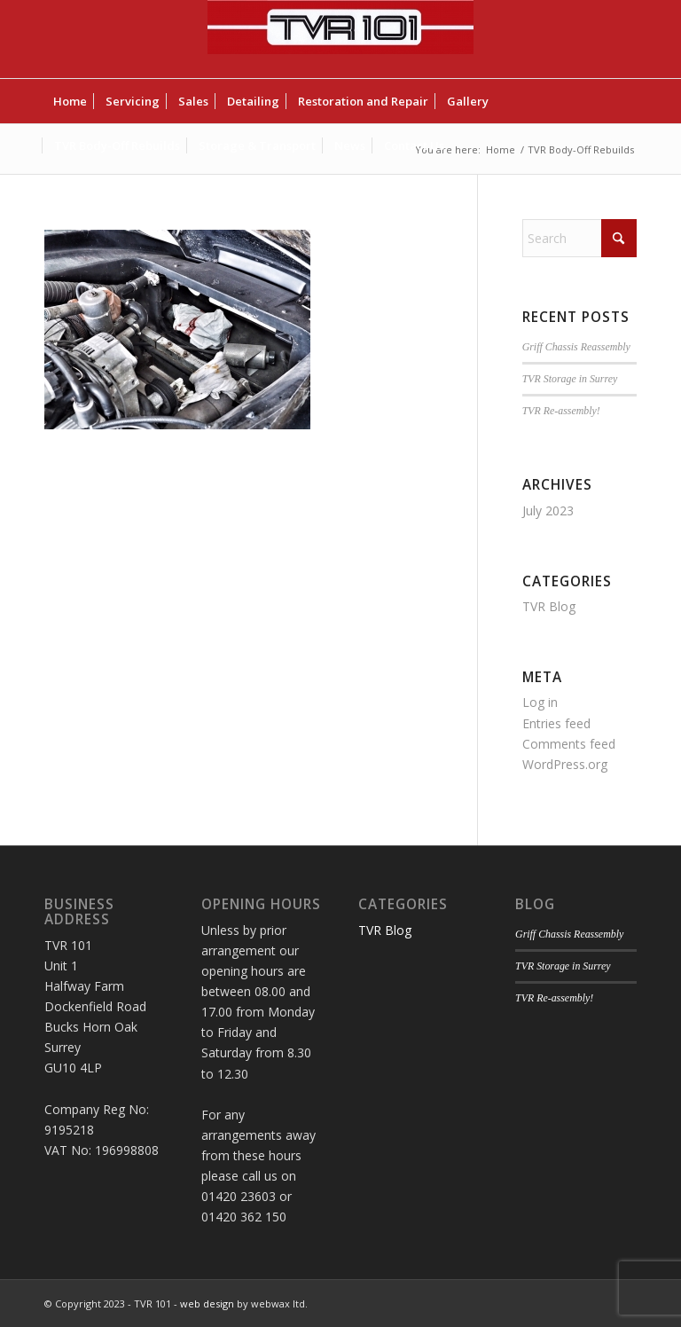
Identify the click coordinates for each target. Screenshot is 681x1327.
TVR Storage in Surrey (570, 379)
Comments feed (568, 743)
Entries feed (556, 723)
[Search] (579, 238)
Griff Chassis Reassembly (576, 347)
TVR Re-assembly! (561, 410)
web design (207, 1303)
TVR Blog (548, 606)
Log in (540, 702)
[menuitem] (70, 101)
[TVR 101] (340, 39)
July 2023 (548, 510)
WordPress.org (564, 764)
